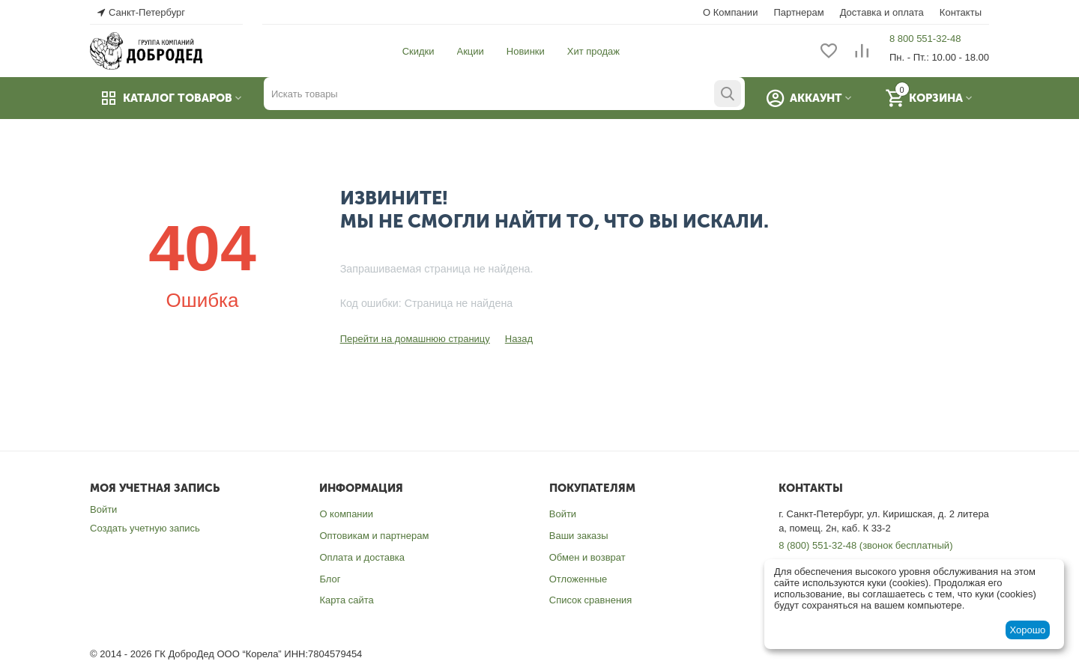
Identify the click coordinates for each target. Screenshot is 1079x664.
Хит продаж (593, 51)
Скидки (418, 51)
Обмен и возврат (587, 557)
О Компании (730, 12)
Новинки (526, 51)
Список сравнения (590, 600)
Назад (519, 338)
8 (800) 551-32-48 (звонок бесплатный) (865, 545)
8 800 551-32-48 (925, 38)
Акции (470, 51)
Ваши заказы (578, 535)
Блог (329, 579)
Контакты (961, 12)
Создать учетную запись (145, 528)
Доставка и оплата (882, 12)
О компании (346, 514)
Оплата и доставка (362, 557)
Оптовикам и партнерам (374, 535)
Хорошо (1027, 630)
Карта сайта (346, 600)
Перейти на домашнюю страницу (415, 338)
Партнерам (798, 12)
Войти (103, 509)
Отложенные (578, 579)
